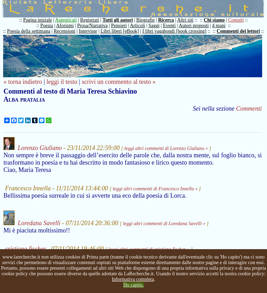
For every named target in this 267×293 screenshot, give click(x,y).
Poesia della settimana (28, 31)
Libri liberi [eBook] (119, 31)
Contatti (236, 20)
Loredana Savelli (39, 223)
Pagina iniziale (37, 20)
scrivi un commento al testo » (118, 81)
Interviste (88, 31)
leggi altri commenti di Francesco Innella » (155, 188)
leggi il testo (62, 81)
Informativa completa (133, 279)
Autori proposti (194, 25)
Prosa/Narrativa (92, 25)
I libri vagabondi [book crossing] (174, 31)
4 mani (219, 25)
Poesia (46, 25)
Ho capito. (133, 284)
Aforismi (65, 25)
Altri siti (185, 20)
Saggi (154, 25)
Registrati (89, 20)
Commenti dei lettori (238, 31)
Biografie (145, 20)
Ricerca (166, 20)
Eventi (169, 25)
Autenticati (66, 20)
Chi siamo (214, 20)
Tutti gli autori (118, 20)
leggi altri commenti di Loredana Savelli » (164, 223)
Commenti (249, 108)
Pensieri (119, 25)
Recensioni (64, 31)
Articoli (137, 25)
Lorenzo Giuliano (40, 147)
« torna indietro (22, 81)
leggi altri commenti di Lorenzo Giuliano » (166, 148)
